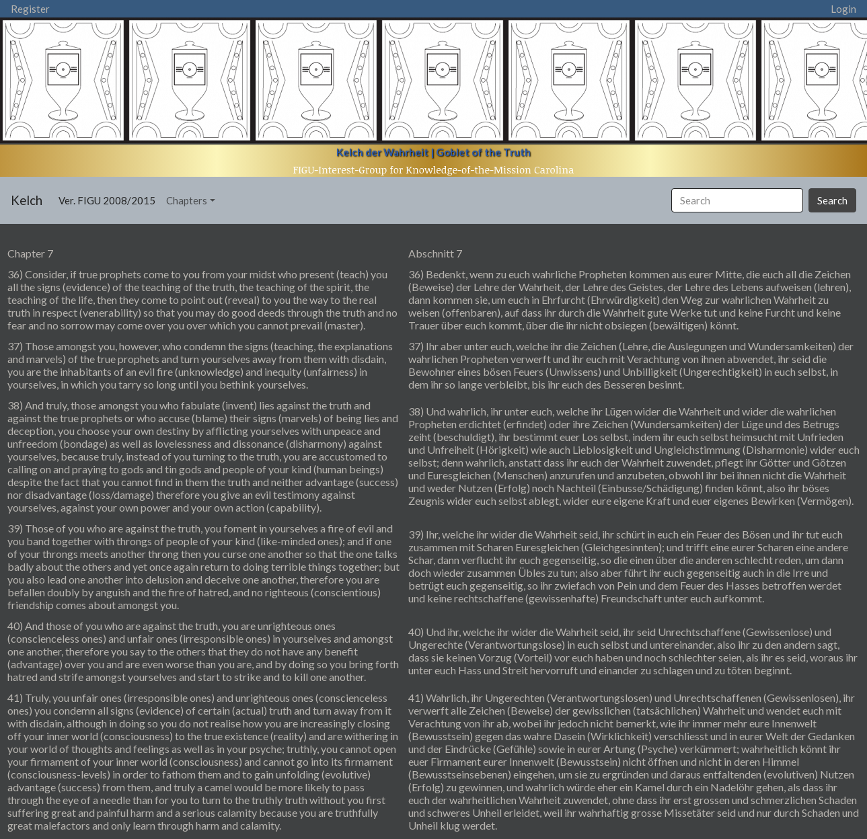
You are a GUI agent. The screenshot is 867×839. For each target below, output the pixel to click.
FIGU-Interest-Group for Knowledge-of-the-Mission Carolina (433, 169)
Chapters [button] (186, 200)
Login (843, 9)
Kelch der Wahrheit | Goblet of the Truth (433, 152)
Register (30, 9)
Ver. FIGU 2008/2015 (110, 199)
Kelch (26, 200)
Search (832, 200)
